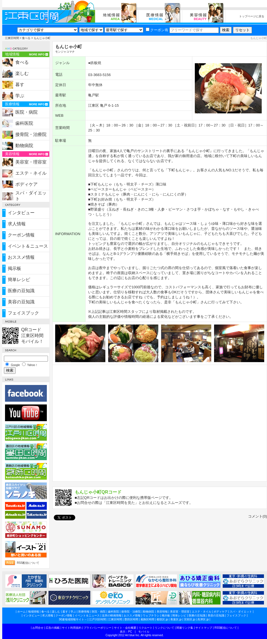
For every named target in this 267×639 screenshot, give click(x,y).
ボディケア (26, 184)
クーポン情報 (21, 235)
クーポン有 (157, 30)
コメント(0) (257, 516)
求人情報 (17, 223)
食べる (26, 38)
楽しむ (22, 73)
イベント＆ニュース (28, 246)
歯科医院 (24, 123)
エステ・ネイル (31, 173)
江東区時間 (12, 38)
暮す (19, 84)
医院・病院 (26, 112)
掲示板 (14, 268)
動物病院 (24, 145)
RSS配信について (28, 562)
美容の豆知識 (21, 301)
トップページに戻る (251, 16)
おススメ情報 (21, 257)
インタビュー (21, 212)
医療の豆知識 (21, 290)
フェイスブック (23, 313)
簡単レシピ (19, 279)
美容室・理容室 (31, 162)
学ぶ (19, 95)
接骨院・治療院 (31, 134)
